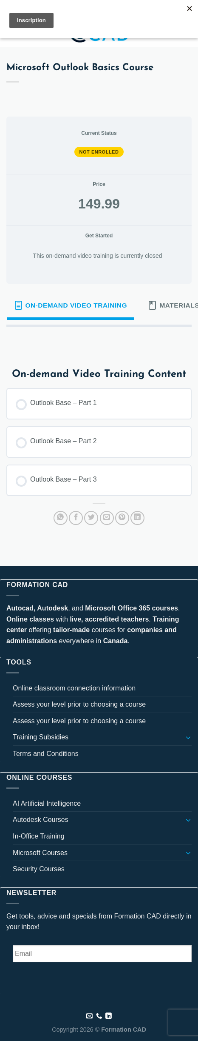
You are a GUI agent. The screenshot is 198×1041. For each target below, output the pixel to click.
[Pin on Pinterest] (122, 518)
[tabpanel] (99, 340)
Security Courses (39, 869)
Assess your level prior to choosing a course (79, 704)
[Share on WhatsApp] (61, 518)
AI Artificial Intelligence (47, 803)
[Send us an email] (89, 1016)
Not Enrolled (99, 151)
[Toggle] (188, 737)
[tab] (70, 305)
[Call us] (99, 1016)
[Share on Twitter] (91, 518)
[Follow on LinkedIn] (108, 1016)
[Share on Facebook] (76, 518)
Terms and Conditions (46, 753)
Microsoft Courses (40, 852)
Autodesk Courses (40, 819)
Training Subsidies (40, 737)
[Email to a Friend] (107, 518)
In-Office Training (39, 836)
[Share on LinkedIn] (137, 518)
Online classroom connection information (74, 688)
